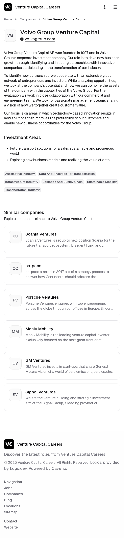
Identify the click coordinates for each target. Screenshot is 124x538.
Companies (28, 19)
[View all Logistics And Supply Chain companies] (63, 181)
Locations (12, 506)
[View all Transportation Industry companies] (22, 190)
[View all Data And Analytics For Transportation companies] (67, 173)
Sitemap (11, 512)
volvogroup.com (37, 39)
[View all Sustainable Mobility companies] (102, 181)
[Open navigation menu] (115, 7)
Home (8, 19)
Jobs (8, 488)
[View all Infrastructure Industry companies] (22, 181)
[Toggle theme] (104, 7)
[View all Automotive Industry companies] (20, 173)
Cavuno (59, 468)
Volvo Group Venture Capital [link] (64, 19)
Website (11, 527)
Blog (8, 500)
